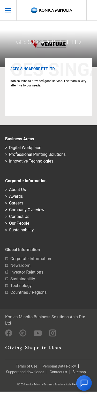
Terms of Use (26, 366)
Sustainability (21, 230)
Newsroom (20, 265)
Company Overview (26, 209)
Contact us (58, 372)
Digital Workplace (25, 147)
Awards (16, 196)
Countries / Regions (28, 292)
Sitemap (79, 372)
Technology (21, 285)
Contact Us (19, 216)
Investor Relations (26, 272)
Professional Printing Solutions (37, 154)
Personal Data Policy (59, 366)
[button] (84, 383)
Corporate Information (30, 258)
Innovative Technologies (31, 161)
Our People (19, 223)
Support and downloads (25, 372)
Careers (16, 203)
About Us (17, 189)
